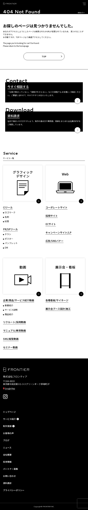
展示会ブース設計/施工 (58, 309)
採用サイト (52, 215)
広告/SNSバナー (54, 241)
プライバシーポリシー (13, 490)
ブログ (6, 440)
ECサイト (51, 224)
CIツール (8, 207)
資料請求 (7, 483)
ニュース (7, 447)
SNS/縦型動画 (11, 339)
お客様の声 (8, 433)
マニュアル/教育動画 (14, 330)
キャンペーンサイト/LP (58, 232)
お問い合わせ (9, 475)
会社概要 (7, 454)
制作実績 (9, 426)
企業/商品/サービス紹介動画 (18, 300)
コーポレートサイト (56, 207)
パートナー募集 (10, 468)
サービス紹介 (11, 418)
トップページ (9, 411)
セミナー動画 (10, 347)
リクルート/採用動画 (14, 322)
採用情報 (7, 461)
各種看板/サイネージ (57, 300)
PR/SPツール (10, 229)
